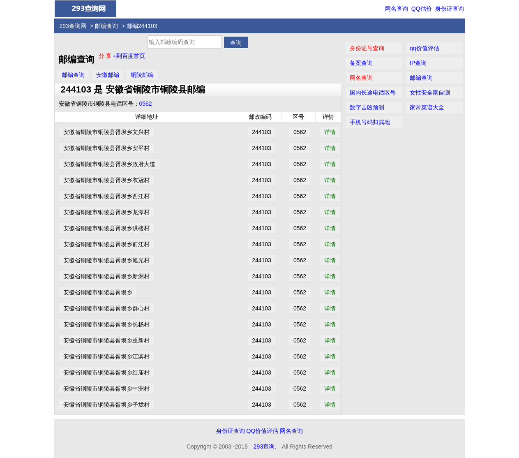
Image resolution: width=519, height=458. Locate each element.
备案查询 (361, 63)
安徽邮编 (107, 75)
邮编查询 (106, 26)
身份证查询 (449, 8)
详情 (330, 132)
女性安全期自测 (430, 92)
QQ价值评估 (263, 431)
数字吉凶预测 (367, 107)
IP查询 (418, 63)
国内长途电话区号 (373, 92)
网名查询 (396, 8)
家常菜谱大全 (427, 107)
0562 (145, 103)
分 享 (106, 56)
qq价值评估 (424, 48)
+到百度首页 (129, 56)
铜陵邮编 (142, 75)
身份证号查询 (367, 48)
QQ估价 (421, 8)
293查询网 (73, 26)
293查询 (264, 446)
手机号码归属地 (370, 122)
